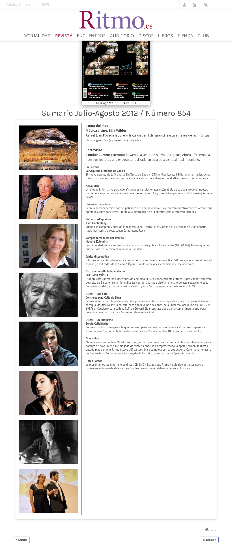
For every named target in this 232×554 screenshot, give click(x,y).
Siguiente (208, 539)
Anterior (22, 539)
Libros (165, 36)
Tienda (185, 36)
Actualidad (37, 36)
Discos (146, 36)
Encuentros (91, 36)
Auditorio (122, 36)
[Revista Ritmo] (116, 20)
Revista (63, 36)
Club (203, 36)
